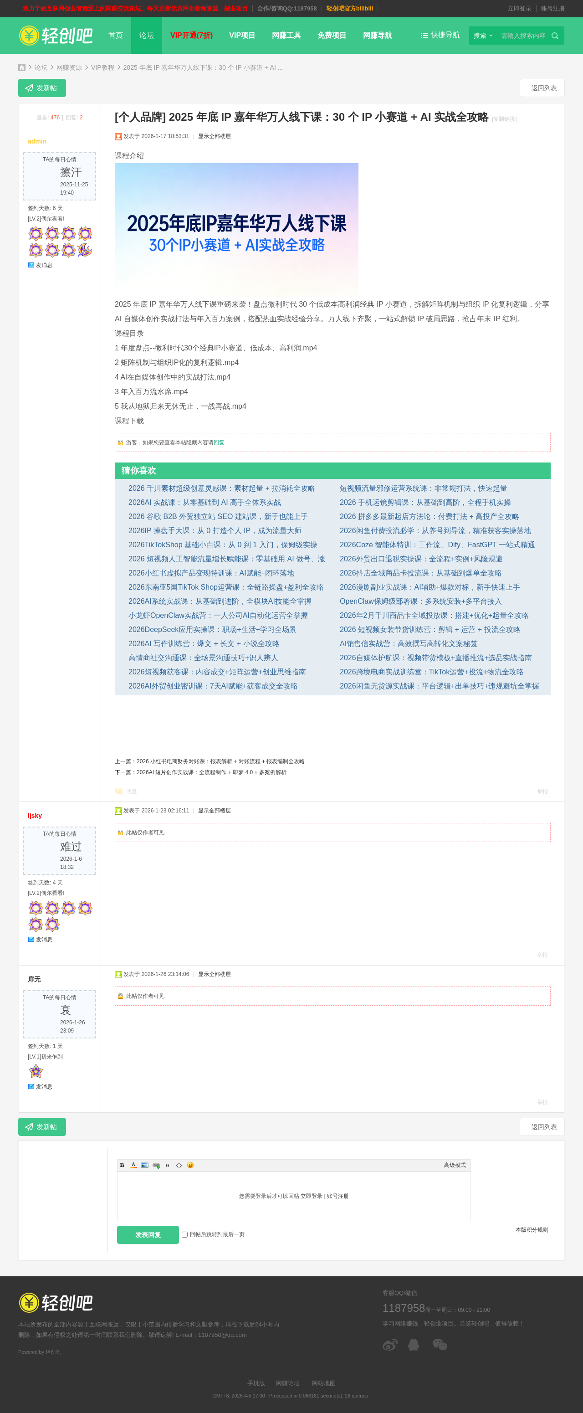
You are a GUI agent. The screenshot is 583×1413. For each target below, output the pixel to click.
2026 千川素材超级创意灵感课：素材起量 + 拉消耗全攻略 (221, 488)
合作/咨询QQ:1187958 (287, 8)
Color (133, 1165)
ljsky (35, 815)
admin (37, 141)
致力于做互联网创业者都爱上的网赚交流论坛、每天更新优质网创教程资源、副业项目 (135, 8)
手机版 (256, 1383)
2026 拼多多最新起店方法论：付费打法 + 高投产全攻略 (429, 516)
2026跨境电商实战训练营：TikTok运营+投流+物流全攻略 (432, 672)
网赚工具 (286, 35)
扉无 (34, 979)
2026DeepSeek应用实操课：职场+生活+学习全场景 (212, 629)
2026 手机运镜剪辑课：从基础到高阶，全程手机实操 (425, 502)
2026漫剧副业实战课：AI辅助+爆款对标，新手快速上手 (430, 587)
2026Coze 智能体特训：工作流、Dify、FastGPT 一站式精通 (437, 545)
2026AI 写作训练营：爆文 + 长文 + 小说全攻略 (204, 643)
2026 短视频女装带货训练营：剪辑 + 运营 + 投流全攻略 (430, 629)
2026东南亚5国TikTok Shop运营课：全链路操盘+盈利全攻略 (226, 587)
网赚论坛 (288, 1383)
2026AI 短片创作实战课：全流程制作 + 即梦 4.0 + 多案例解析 (211, 772)
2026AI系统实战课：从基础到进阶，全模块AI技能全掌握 (220, 601)
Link (156, 1165)
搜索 (480, 35)
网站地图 (324, 1383)
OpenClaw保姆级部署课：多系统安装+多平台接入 (421, 601)
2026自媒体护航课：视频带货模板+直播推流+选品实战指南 (436, 658)
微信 (441, 1344)
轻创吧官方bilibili (350, 8)
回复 (219, 442)
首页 (115, 35)
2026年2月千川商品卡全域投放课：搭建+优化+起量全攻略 (434, 615)
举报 (542, 791)
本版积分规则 (532, 1230)
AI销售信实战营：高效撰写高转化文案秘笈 (409, 643)
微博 (391, 1344)
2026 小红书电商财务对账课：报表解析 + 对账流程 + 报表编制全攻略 (221, 761)
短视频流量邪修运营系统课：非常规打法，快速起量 (423, 488)
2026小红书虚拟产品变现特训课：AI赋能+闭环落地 (211, 573)
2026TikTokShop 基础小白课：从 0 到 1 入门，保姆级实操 (222, 545)
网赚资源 (69, 67)
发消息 (44, 265)
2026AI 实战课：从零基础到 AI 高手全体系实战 (204, 502)
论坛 (146, 35)
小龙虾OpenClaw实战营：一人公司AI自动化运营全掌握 (218, 615)
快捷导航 (445, 35)
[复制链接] (504, 119)
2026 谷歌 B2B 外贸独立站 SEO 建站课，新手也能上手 (218, 516)
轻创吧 (22, 67)
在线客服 (416, 1344)
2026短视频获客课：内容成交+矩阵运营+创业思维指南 (217, 672)
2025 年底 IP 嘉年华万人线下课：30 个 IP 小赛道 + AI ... (203, 67)
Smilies (190, 1165)
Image (144, 1165)
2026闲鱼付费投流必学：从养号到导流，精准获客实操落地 (435, 530)
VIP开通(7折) (191, 35)
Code (179, 1165)
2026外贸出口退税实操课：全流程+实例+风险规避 (421, 559)
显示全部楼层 (214, 136)
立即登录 (520, 8)
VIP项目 (242, 35)
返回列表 (544, 88)
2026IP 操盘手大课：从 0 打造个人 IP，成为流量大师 (215, 530)
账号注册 (553, 8)
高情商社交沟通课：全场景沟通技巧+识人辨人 (203, 658)
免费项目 (332, 35)
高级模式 (455, 1165)
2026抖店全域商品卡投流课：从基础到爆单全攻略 (421, 573)
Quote (167, 1165)
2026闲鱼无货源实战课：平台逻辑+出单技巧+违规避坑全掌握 (439, 686)
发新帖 (46, 88)
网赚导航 (377, 35)
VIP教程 (102, 67)
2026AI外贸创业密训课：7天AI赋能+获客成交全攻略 (213, 686)
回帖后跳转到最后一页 (213, 1234)
